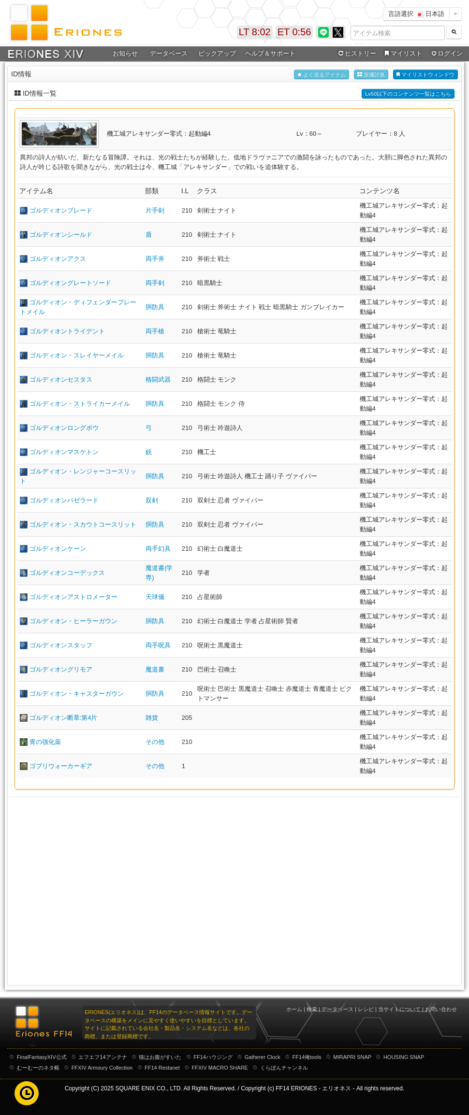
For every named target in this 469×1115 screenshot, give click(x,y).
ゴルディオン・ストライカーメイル (79, 403)
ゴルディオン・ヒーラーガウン (73, 621)
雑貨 (152, 717)
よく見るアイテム (321, 74)
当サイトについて (399, 1009)
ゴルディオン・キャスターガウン (76, 693)
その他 (155, 741)
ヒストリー (356, 53)
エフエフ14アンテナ (102, 1057)
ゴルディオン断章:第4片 (63, 717)
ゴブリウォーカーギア (60, 766)
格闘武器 (158, 379)
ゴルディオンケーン (57, 548)
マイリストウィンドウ (425, 74)
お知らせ (125, 53)
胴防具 (155, 307)
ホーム (294, 1009)
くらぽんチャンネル (284, 1068)
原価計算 (371, 74)
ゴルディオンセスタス (60, 379)
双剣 (152, 500)
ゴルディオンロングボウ (64, 427)
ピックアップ (217, 53)
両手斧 (155, 258)
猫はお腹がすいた (160, 1057)
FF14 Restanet (162, 1068)
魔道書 (155, 669)
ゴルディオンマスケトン (64, 452)
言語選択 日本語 (416, 13)
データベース (169, 53)
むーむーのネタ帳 (38, 1068)
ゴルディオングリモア (60, 669)
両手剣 (155, 282)
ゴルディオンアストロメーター (73, 596)
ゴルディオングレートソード (70, 282)
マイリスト (402, 53)
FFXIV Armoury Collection (102, 1068)
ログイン (446, 53)
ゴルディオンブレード (60, 210)
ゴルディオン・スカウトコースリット (82, 524)
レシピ (366, 1009)
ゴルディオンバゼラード (64, 500)
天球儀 (155, 596)
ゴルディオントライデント (67, 331)
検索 (312, 1009)
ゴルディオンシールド (60, 234)
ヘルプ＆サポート (270, 53)
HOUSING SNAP (403, 1057)
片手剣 (155, 210)
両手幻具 (158, 548)
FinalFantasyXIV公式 (42, 1057)
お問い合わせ (441, 1009)
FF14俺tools (307, 1057)
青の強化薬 (45, 741)
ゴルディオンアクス (57, 258)
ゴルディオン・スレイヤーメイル (76, 355)
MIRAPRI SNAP (352, 1057)
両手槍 (155, 331)
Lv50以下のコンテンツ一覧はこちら (408, 94)
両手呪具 (158, 645)
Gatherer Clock (262, 1057)
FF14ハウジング (213, 1057)
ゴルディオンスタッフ (60, 645)
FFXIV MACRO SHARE (220, 1068)
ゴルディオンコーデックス (67, 572)
